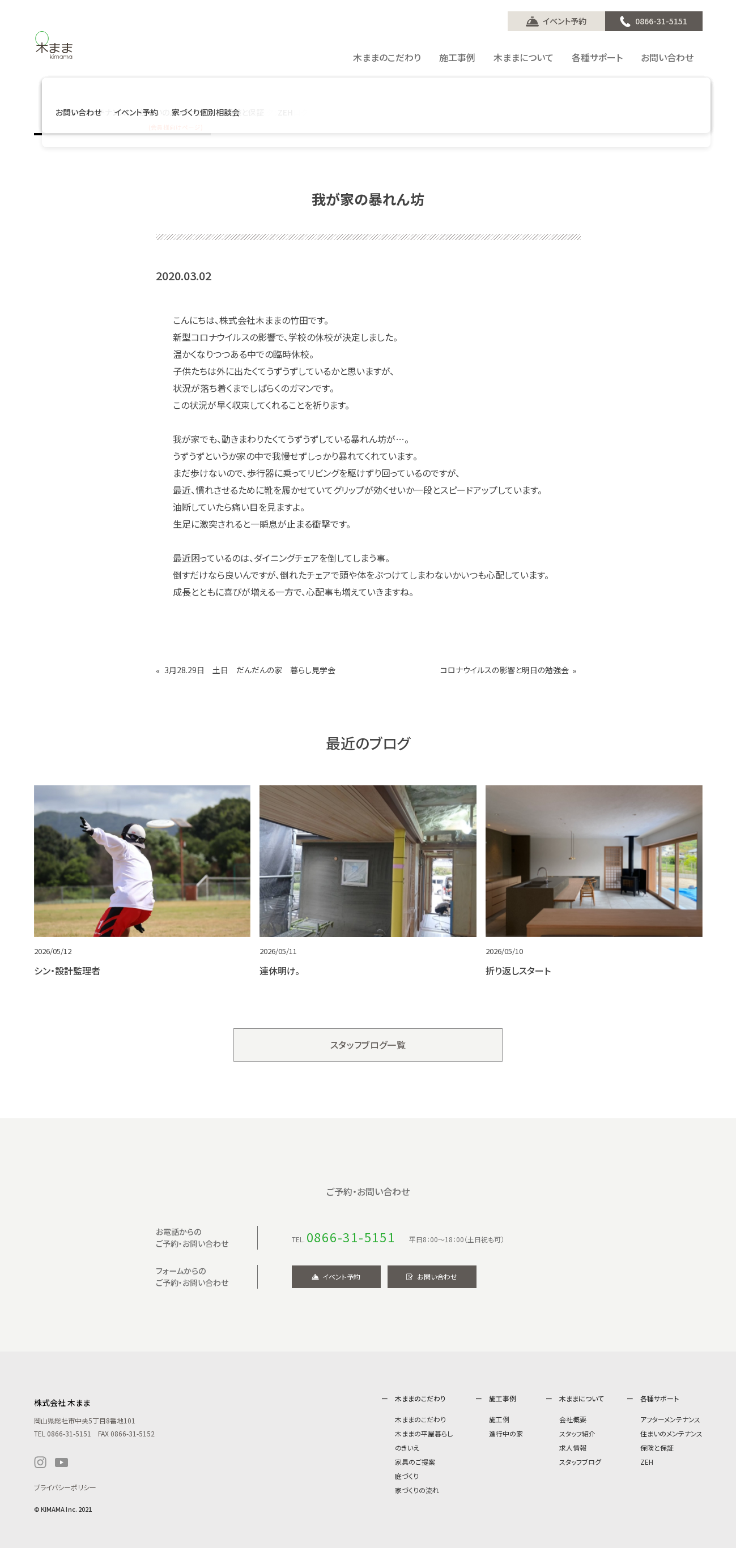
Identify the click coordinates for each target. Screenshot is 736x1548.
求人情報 (572, 1447)
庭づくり (407, 1476)
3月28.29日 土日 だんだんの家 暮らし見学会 (249, 670)
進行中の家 (506, 1433)
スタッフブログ (580, 1461)
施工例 (499, 1419)
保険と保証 (657, 1447)
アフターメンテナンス (670, 1419)
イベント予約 (564, 21)
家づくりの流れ (417, 1490)
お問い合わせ (437, 1276)
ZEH (646, 1461)
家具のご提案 (415, 1461)
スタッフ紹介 (577, 1433)
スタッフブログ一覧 (368, 1044)
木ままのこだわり (420, 1419)
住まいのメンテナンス (671, 1433)
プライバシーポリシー (65, 1487)
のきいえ (407, 1447)
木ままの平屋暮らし (424, 1433)
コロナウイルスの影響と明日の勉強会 (504, 670)
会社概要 (572, 1419)
